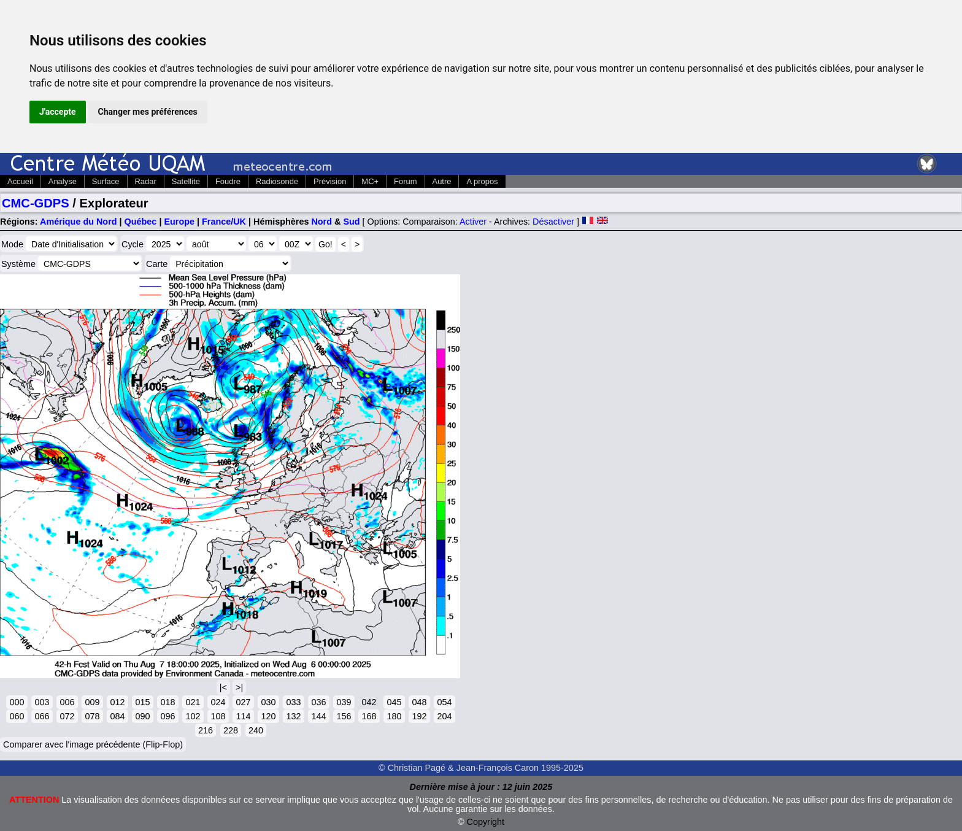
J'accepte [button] (57, 112)
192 (419, 716)
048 (419, 702)
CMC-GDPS (35, 203)
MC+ (370, 181)
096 (167, 716)
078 (92, 716)
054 (444, 702)
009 (92, 702)
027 (243, 702)
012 (117, 702)
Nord (321, 221)
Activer (473, 221)
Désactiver (553, 221)
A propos (482, 181)
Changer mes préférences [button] (148, 112)
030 (268, 702)
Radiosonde (277, 181)
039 (343, 702)
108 (217, 716)
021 (192, 702)
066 (41, 716)
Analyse (62, 181)
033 (293, 702)
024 (217, 702)
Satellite (186, 181)
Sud (351, 221)
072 (67, 716)
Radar (145, 181)
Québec (141, 221)
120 (268, 716)
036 (318, 702)
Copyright (486, 822)
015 (142, 702)
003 (41, 702)
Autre (442, 181)
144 (318, 716)
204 (444, 716)
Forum (405, 181)
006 (67, 702)
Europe (179, 221)
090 (142, 716)
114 (243, 716)
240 (255, 730)
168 (368, 716)
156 (343, 716)
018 (167, 702)
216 (205, 730)
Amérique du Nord (78, 221)
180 (394, 716)
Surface (106, 181)
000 (16, 702)
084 (117, 716)
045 (394, 702)
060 (16, 716)
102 (192, 716)
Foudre (227, 181)
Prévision (330, 181)
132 (293, 716)
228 (230, 730)
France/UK (224, 221)
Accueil (20, 181)
